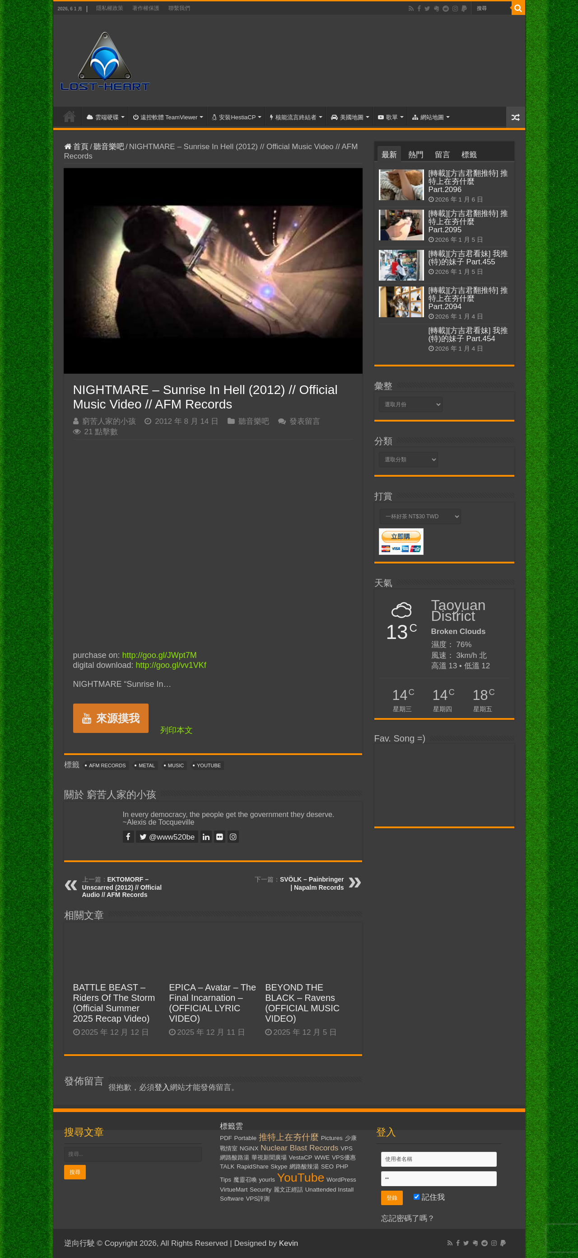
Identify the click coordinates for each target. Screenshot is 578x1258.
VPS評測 (258, 1198)
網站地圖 (428, 117)
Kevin (288, 1243)
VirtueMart (233, 1189)
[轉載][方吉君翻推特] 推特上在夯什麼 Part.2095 (468, 221)
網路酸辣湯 (304, 1166)
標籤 (469, 154)
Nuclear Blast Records (299, 1147)
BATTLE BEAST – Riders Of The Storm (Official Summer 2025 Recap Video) (114, 1002)
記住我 (429, 1197)
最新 (389, 154)
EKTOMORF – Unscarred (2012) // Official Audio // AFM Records (122, 887)
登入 (162, 1087)
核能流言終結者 (293, 117)
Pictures (332, 1138)
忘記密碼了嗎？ (408, 1218)
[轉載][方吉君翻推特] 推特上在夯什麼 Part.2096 (468, 181)
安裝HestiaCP (234, 117)
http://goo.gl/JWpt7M (159, 655)
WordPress (341, 1179)
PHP (342, 1166)
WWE (322, 1157)
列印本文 (176, 730)
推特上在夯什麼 (289, 1137)
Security (260, 1189)
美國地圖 (347, 117)
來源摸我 (111, 718)
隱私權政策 (109, 8)
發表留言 (304, 421)
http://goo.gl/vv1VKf (171, 665)
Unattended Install (329, 1189)
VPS (346, 1148)
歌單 (388, 117)
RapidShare (252, 1166)
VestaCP (300, 1157)
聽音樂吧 (108, 146)
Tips (225, 1179)
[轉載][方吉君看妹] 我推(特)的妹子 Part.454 (468, 334)
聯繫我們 (179, 8)
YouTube (209, 765)
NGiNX (249, 1148)
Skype (278, 1166)
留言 (442, 154)
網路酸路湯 (234, 1157)
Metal (147, 765)
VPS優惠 (344, 1157)
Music (176, 765)
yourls (267, 1179)
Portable (245, 1138)
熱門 (416, 154)
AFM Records (107, 765)
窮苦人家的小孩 (109, 421)
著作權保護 (145, 8)
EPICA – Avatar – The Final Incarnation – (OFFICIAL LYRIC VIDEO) (212, 1002)
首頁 (69, 116)
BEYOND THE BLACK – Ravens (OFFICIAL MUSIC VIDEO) (302, 1002)
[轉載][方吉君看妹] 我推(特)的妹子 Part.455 (468, 257)
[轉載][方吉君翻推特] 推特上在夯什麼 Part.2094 (468, 298)
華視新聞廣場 (269, 1157)
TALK (227, 1166)
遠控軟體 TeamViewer (165, 117)
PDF (226, 1138)
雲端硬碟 (103, 117)
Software (232, 1198)
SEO (327, 1166)
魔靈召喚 (245, 1179)
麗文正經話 (288, 1189)
